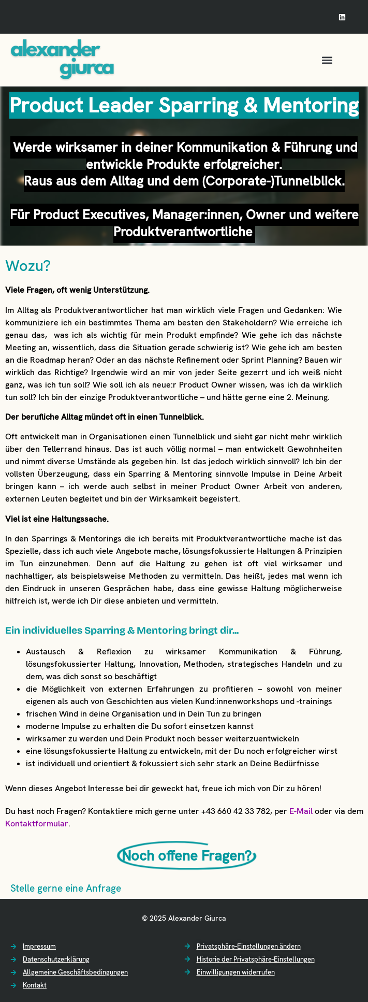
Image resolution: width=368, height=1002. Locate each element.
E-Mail (301, 811)
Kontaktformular (36, 823)
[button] (326, 59)
